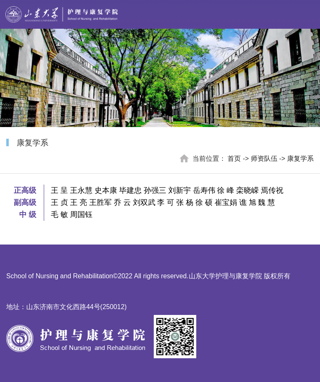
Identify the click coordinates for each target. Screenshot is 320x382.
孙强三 (155, 190)
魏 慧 (266, 202)
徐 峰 (225, 190)
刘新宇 (179, 190)
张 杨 (184, 202)
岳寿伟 (204, 190)
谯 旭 (247, 202)
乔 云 (122, 202)
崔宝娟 (226, 202)
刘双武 (144, 202)
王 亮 (78, 202)
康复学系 (300, 158)
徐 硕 (203, 202)
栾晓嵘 (247, 190)
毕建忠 (130, 190)
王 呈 (59, 190)
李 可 (165, 202)
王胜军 (100, 202)
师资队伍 (264, 158)
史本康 (106, 190)
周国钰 (81, 214)
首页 (234, 158)
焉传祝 (272, 190)
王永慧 (81, 190)
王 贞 (59, 202)
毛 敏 (59, 214)
